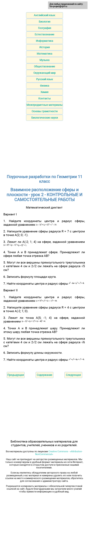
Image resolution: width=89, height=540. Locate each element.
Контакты (44, 98)
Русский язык (44, 79)
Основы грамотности (45, 111)
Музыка (44, 60)
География (44, 28)
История (44, 47)
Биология (44, 21)
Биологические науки (44, 117)
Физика (44, 85)
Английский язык (44, 15)
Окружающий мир (44, 72)
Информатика (44, 40)
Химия (44, 92)
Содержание (44, 374)
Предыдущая (15, 374)
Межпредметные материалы (44, 104)
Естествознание (44, 34)
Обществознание (44, 66)
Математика (44, 53)
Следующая (73, 374)
